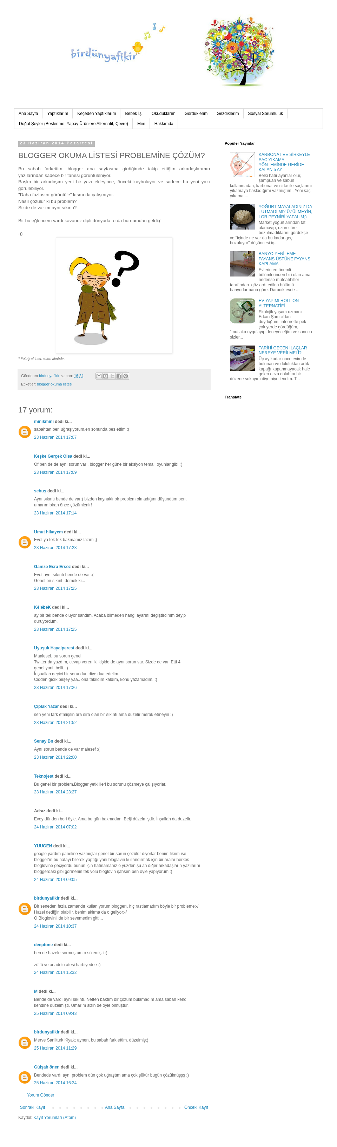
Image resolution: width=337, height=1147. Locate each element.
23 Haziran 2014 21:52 (55, 722)
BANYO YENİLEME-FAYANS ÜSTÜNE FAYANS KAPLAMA (284, 258)
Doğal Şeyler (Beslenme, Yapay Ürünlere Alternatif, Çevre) (73, 123)
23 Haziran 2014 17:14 (55, 513)
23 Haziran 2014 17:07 (55, 437)
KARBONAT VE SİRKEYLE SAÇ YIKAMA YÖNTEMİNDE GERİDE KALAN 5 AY (284, 162)
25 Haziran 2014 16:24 (55, 1082)
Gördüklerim (196, 113)
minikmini (44, 421)
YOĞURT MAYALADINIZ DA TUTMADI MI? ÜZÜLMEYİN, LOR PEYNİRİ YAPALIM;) (285, 211)
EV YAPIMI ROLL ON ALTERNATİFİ (279, 303)
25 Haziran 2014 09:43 (55, 1013)
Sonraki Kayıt (32, 1107)
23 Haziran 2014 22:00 (55, 757)
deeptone (43, 944)
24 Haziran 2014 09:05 (55, 879)
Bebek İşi (133, 113)
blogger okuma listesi (54, 384)
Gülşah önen (47, 1067)
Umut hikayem (48, 532)
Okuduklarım (164, 113)
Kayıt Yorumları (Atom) (54, 1117)
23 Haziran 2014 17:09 (55, 472)
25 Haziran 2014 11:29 (55, 1048)
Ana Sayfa (28, 113)
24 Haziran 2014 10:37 (55, 926)
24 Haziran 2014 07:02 (55, 827)
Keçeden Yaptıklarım (96, 113)
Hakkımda (163, 123)
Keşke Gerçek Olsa (53, 456)
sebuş (40, 491)
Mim (141, 123)
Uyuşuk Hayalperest (54, 648)
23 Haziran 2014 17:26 (55, 687)
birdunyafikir (47, 898)
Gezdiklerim (228, 113)
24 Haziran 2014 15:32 (55, 972)
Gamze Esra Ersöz (52, 566)
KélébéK (42, 607)
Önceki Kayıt (196, 1107)
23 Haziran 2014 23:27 (55, 792)
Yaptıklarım (57, 113)
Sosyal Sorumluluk (265, 113)
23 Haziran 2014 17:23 (55, 547)
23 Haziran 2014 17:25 (55, 588)
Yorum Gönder (40, 1095)
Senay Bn (43, 741)
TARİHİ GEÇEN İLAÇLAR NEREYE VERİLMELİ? (283, 350)
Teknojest (43, 776)
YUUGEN (43, 846)
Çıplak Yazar (46, 706)
